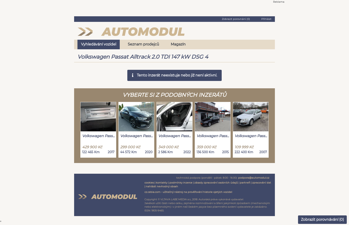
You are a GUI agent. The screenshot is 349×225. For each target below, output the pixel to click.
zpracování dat (261, 182)
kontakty (161, 182)
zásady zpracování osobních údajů (216, 182)
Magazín (178, 44)
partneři (245, 182)
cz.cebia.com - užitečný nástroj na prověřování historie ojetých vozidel (188, 192)
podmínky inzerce (180, 182)
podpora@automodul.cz (253, 177)
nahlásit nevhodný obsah (162, 186)
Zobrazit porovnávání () (322, 219)
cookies (149, 182)
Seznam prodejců (143, 44)
